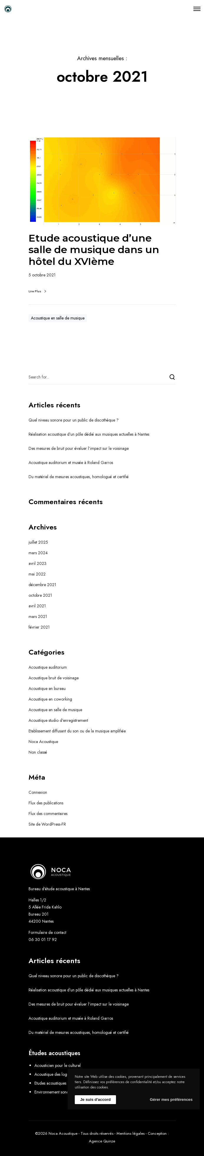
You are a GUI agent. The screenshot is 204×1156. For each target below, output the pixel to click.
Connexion (38, 792)
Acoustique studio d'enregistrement (58, 720)
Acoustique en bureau (47, 688)
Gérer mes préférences (171, 1099)
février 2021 (39, 627)
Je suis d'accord (95, 1099)
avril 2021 (37, 606)
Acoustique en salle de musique (57, 318)
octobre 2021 (40, 595)
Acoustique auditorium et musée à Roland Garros (71, 462)
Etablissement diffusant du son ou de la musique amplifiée (77, 731)
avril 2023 (38, 563)
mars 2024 (38, 553)
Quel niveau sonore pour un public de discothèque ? (74, 420)
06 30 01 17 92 (43, 939)
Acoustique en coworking (50, 699)
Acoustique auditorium (48, 667)
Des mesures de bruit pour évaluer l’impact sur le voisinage (79, 448)
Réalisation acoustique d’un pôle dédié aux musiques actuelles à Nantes (89, 434)
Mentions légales (131, 1133)
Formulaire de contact (47, 932)
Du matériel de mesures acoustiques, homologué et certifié (79, 477)
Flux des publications (46, 803)
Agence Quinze (102, 1141)
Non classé (38, 752)
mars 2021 (38, 616)
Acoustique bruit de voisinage (54, 678)
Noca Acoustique (43, 742)
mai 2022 (37, 574)
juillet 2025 (38, 542)
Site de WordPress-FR (47, 824)
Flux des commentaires (48, 813)
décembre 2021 (42, 585)
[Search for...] (102, 377)
